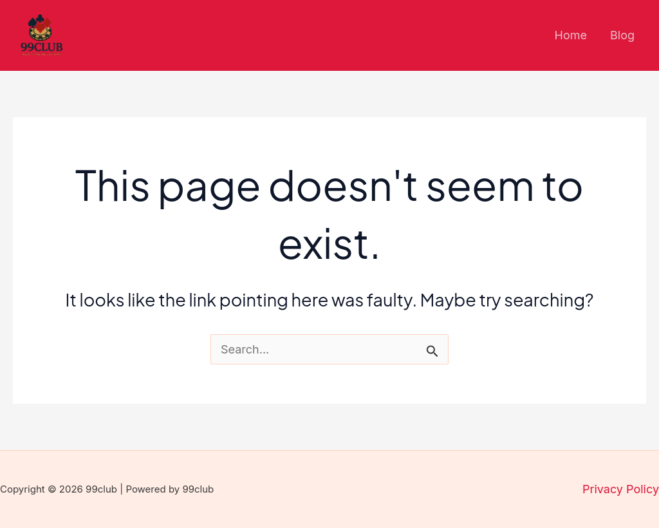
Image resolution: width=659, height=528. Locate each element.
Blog (622, 35)
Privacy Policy (620, 489)
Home (571, 35)
